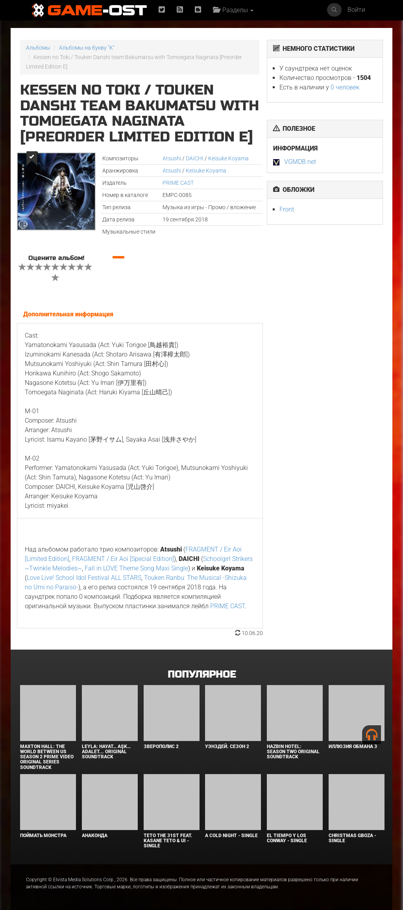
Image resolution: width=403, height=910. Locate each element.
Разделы (233, 10)
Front (286, 209)
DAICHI (194, 158)
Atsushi (172, 158)
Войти (356, 9)
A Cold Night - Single (231, 835)
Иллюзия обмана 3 (353, 746)
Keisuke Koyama (228, 158)
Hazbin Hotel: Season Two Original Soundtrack (293, 752)
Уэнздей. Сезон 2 (227, 746)
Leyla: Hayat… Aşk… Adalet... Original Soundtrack (106, 752)
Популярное (202, 674)
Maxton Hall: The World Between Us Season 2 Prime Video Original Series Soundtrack (47, 757)
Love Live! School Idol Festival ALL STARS (84, 577)
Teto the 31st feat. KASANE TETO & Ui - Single (168, 841)
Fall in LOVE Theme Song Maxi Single (136, 568)
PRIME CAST (178, 183)
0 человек (345, 87)
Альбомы (38, 48)
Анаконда (94, 835)
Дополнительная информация (68, 314)
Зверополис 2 (161, 746)
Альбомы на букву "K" (87, 48)
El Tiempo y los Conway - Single (287, 838)
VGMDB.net (300, 161)
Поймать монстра (43, 835)
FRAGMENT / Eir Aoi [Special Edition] (123, 559)
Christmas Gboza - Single (352, 838)
